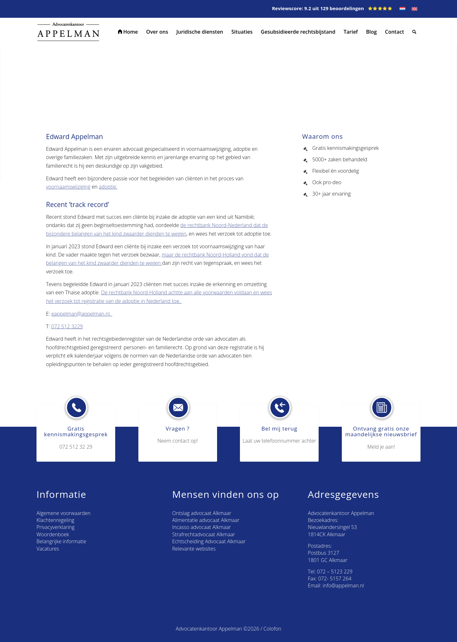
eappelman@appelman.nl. (81, 313)
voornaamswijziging (68, 186)
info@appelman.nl (343, 585)
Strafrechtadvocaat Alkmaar (203, 534)
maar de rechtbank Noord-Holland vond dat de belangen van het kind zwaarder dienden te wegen (157, 258)
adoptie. (108, 186)
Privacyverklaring (55, 527)
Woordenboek (52, 534)
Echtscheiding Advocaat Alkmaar (209, 541)
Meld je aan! (381, 446)
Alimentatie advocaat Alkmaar (206, 520)
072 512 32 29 (75, 446)
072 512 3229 (67, 326)
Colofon (272, 628)
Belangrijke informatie (61, 541)
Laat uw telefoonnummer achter (279, 440)
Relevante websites (194, 548)
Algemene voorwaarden (63, 513)
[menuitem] (128, 32)
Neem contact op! (177, 440)
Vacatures (47, 548)
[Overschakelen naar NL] (402, 9)
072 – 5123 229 (335, 571)
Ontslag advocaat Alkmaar (201, 513)
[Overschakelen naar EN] (414, 9)
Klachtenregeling (55, 520)
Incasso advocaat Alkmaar (201, 527)
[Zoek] (414, 32)
